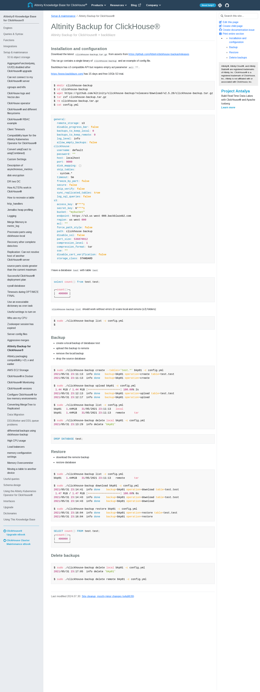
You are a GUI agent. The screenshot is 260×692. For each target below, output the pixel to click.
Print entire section (231, 33)
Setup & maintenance (63, 16)
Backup (233, 47)
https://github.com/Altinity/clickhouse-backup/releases (159, 54)
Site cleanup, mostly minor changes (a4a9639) (108, 596)
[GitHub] (227, 5)
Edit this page (228, 22)
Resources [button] (117, 5)
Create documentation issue (237, 29)
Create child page (231, 26)
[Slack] (220, 5)
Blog (136, 5)
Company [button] (152, 5)
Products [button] (97, 5)
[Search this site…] (238, 16)
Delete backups (238, 57)
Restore (233, 52)
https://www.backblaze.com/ (67, 73)
